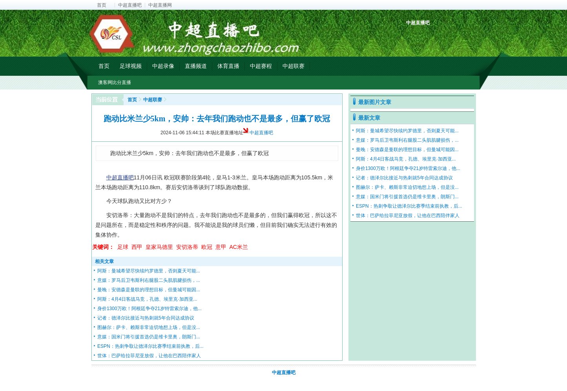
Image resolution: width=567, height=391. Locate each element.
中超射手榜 (431, 36)
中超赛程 (261, 66)
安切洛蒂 (187, 247)
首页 (101, 5)
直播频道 (196, 66)
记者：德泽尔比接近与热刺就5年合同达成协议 (145, 318)
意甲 (220, 247)
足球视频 (131, 66)
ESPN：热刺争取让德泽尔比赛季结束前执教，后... (150, 346)
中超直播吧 (130, 5)
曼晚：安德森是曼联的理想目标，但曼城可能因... (148, 289)
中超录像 (163, 66)
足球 (122, 247)
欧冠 (206, 247)
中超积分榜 (413, 36)
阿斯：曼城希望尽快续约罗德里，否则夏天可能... (148, 271)
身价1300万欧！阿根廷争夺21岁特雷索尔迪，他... (149, 308)
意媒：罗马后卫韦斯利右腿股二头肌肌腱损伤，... (148, 280)
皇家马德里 (159, 247)
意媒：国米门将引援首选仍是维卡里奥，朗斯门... (148, 337)
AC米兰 (239, 247)
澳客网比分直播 (114, 82)
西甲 (136, 247)
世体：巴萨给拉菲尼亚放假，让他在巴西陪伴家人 (149, 355)
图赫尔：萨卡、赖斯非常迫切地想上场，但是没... (148, 327)
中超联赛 (293, 66)
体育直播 (228, 66)
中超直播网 (160, 5)
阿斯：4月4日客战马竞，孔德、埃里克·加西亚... (147, 299)
